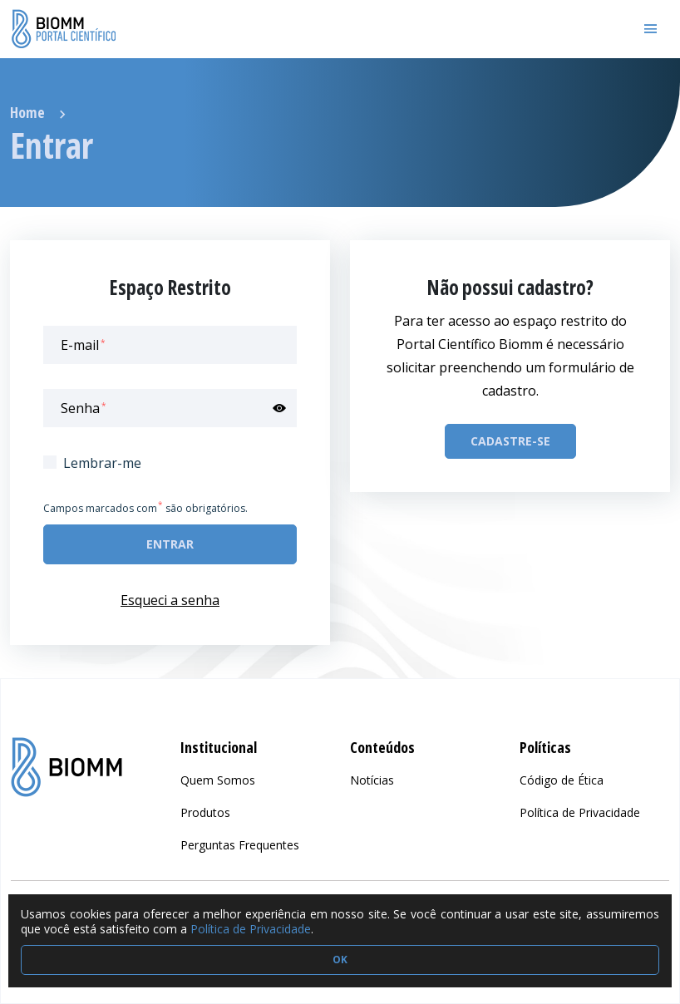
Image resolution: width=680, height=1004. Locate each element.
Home (27, 112)
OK (340, 959)
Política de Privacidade (250, 929)
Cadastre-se (510, 441)
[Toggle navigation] (651, 29)
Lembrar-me (102, 463)
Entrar (170, 544)
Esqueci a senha (170, 600)
